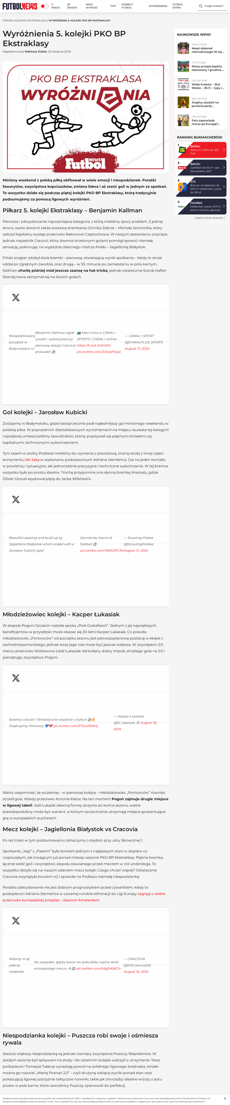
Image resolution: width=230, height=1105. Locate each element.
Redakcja (9, 1050)
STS (193, 181)
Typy (113, 6)
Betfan (195, 146)
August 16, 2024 (94, 870)
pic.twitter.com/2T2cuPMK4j (31, 542)
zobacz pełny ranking (210, 218)
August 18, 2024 (79, 553)
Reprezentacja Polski (44, 1001)
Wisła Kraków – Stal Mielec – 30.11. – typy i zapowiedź (207, 88)
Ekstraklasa (37, 20)
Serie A (145, 1050)
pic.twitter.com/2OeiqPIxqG (31, 320)
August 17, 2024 (90, 331)
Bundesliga (148, 1060)
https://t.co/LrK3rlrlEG (106, 314)
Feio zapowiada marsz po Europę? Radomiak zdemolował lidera (205, 126)
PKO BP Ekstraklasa (119, 975)
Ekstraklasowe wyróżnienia (82, 975)
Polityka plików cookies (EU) (21, 1060)
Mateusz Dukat (36, 51)
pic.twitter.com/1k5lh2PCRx (30, 451)
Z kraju (55, 6)
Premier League (151, 1046)
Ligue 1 (145, 1064)
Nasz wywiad (92, 6)
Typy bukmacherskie (108, 1046)
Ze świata (72, 6)
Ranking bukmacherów (110, 1050)
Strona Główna (14, 20)
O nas (6, 1046)
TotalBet (196, 203)
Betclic (195, 164)
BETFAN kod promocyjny (111, 1073)
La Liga (145, 1055)
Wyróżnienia (158, 6)
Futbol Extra (178, 6)
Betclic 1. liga (57, 1060)
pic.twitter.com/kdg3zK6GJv (31, 708)
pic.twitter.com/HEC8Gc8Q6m (33, 860)
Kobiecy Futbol (127, 6)
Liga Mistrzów (64, 1001)
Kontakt (8, 1055)
